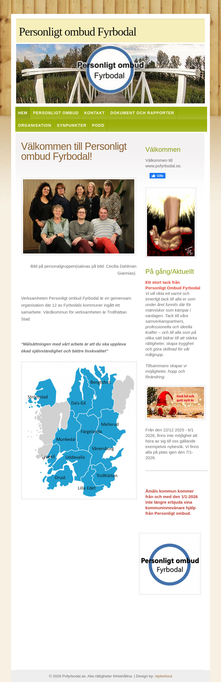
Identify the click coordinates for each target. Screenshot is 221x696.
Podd (98, 125)
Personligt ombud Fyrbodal (77, 31)
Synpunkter (71, 125)
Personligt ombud (56, 113)
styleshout (163, 676)
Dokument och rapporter (142, 113)
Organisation (34, 125)
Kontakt (94, 113)
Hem (23, 113)
